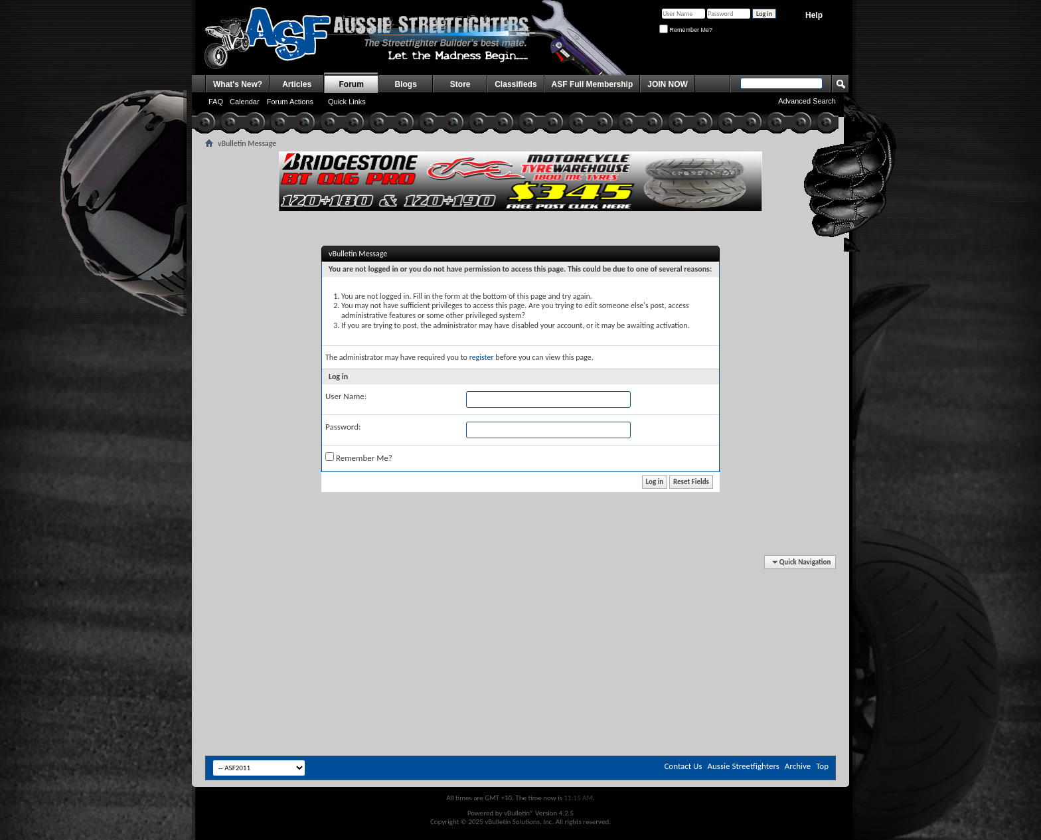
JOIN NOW (667, 84)
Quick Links (347, 102)
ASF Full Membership (592, 84)
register (481, 357)
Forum (351, 84)
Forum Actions (290, 102)
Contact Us (683, 766)
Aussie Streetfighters (743, 766)
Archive (798, 766)
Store (460, 84)
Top (822, 766)
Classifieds (515, 84)
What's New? (237, 84)
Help (814, 15)
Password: (342, 427)
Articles (296, 84)
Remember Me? (685, 30)
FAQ (215, 102)
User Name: (345, 396)
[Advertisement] (520, 596)
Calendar (245, 102)
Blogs (406, 84)
